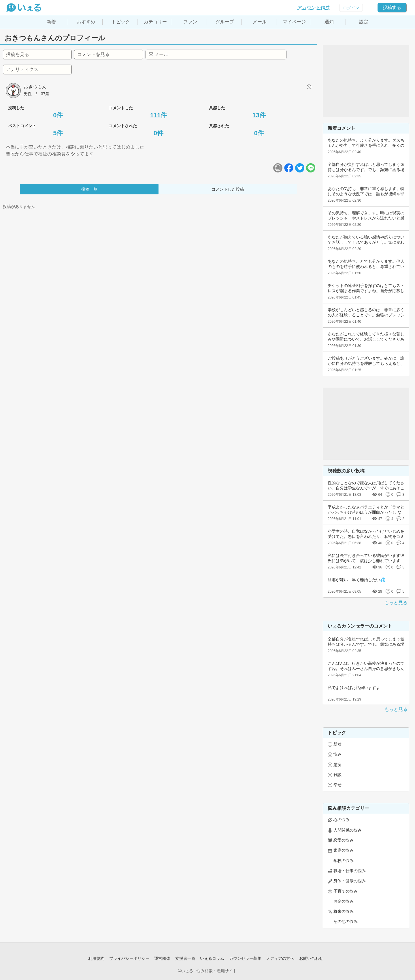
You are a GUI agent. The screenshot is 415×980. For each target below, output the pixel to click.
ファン (190, 21)
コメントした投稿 (228, 189)
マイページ (294, 21)
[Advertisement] (366, 81)
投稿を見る (17, 54)
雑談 (337, 774)
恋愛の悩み (343, 840)
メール (260, 21)
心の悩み (341, 819)
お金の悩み (343, 901)
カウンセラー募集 (245, 958)
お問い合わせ (311, 958)
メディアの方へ (280, 958)
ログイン (351, 7)
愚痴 (337, 764)
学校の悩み (343, 860)
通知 (329, 21)
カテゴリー (155, 21)
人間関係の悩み (347, 830)
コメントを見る (93, 54)
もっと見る (396, 602)
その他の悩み (345, 921)
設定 (363, 21)
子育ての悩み (345, 891)
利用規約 (96, 958)
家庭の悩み (343, 850)
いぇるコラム (212, 958)
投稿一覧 (89, 189)
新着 (51, 21)
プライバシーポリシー (129, 958)
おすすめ (86, 21)
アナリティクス (22, 69)
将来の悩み (343, 911)
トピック (121, 21)
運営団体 (162, 958)
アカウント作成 (313, 7)
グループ (225, 21)
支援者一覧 (185, 958)
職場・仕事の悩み (349, 870)
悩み (337, 754)
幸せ (337, 784)
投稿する (392, 7)
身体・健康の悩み (349, 880)
